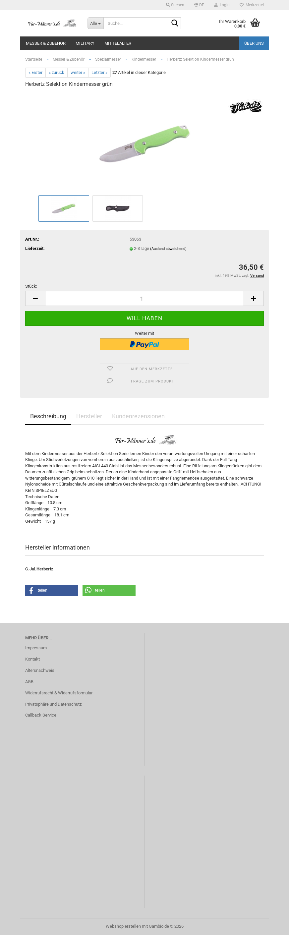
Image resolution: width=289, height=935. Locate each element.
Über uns (254, 43)
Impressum (36, 647)
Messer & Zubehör (46, 43)
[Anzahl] (144, 298)
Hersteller (89, 416)
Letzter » (99, 72)
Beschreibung (48, 416)
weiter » (78, 72)
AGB (29, 681)
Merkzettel (252, 5)
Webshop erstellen (123, 926)
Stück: (31, 286)
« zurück (56, 72)
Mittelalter (117, 43)
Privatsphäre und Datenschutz (53, 704)
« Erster (35, 72)
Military (85, 43)
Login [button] (222, 5)
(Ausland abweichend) (168, 249)
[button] (199, 5)
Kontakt (32, 659)
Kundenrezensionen (138, 416)
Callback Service (40, 715)
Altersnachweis (39, 670)
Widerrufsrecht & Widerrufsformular (58, 692)
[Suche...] (95, 23)
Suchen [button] (175, 5)
